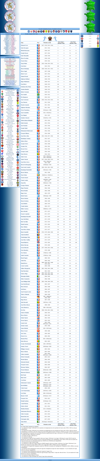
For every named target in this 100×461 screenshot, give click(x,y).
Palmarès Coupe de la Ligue (10, 48)
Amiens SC (10, 165)
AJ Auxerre (10, 110)
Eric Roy (23, 310)
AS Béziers (10, 178)
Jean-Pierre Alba (25, 136)
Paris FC (10, 161)
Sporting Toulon (10, 141)
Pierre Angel (24, 71)
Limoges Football (10, 158)
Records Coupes (10, 52)
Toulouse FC (10, 113)
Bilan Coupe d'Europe (10, 53)
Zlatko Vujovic (24, 317)
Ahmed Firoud (24, 76)
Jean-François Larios (26, 291)
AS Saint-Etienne (10, 94)
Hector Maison (24, 172)
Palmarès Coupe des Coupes (10, 82)
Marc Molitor (24, 226)
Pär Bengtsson (24, 97)
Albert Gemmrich (25, 278)
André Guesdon (24, 255)
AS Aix (10, 180)
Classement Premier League (10, 60)
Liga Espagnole (10, 65)
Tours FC (10, 156)
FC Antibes (10, 149)
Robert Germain (25, 92)
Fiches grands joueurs (10, 44)
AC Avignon (10, 182)
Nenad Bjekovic (24, 242)
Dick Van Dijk (24, 221)
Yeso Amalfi (24, 94)
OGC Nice (10, 97)
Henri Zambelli (24, 232)
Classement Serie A (10, 71)
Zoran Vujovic (24, 320)
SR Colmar (10, 170)
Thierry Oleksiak (25, 294)
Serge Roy (23, 182)
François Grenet (25, 364)
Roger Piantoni (24, 188)
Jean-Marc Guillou (25, 239)
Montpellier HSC (10, 109)
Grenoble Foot (10, 157)
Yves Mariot (24, 252)
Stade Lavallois (10, 136)
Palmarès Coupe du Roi (10, 69)
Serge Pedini (24, 63)
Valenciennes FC (10, 116)
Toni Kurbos (24, 297)
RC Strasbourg (10, 105)
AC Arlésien (10, 183)
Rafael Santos (24, 195)
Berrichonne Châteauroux (10, 179)
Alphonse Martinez (25, 107)
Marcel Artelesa (24, 201)
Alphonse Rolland (25, 79)
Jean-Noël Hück (24, 219)
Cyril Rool (23, 380)
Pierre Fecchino (24, 58)
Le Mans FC (10, 145)
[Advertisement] (50, 14)
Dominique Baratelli (26, 216)
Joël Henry (23, 289)
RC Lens (10, 104)
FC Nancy (10, 134)
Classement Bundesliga (10, 77)
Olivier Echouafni (25, 356)
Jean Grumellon (25, 112)
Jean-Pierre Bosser (25, 304)
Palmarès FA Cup (10, 62)
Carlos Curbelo (24, 265)
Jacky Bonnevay (25, 307)
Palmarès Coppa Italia (10, 74)
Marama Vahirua (25, 367)
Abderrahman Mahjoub (26, 120)
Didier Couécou (24, 208)
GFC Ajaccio (10, 174)
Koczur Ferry (24, 148)
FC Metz (10, 106)
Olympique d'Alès (10, 153)
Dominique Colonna (25, 138)
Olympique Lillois (10, 144)
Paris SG (10, 99)
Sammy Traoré (24, 346)
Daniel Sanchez (24, 224)
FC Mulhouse (10, 152)
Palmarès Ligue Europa (10, 83)
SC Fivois (10, 148)
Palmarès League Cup (10, 64)
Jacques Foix (24, 146)
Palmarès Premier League (10, 61)
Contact (50, 460)
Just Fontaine (24, 125)
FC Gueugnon (10, 171)
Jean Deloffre (24, 203)
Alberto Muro (24, 141)
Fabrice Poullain (25, 312)
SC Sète (10, 132)
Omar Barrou (24, 154)
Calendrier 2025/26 (10, 35)
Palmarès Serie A (10, 73)
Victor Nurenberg (25, 110)
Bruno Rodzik (24, 190)
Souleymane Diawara (26, 411)
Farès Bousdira (24, 250)
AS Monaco (10, 91)
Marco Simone (24, 351)
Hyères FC (10, 185)
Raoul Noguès (24, 258)
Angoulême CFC (10, 160)
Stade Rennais (10, 100)
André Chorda (24, 159)
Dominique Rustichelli (26, 169)
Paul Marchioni (24, 271)
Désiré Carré (24, 73)
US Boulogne (10, 176)
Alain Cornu (24, 156)
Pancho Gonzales (25, 104)
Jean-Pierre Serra (25, 162)
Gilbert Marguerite (25, 268)
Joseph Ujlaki (24, 128)
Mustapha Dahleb (25, 276)
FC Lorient (10, 130)
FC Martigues (10, 162)
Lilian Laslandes (25, 354)
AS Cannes (10, 125)
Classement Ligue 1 (10, 36)
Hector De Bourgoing (26, 164)
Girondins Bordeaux (10, 92)
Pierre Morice (24, 315)
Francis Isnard (24, 177)
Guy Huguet (24, 115)
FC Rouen (10, 127)
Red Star (10, 138)
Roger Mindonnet (25, 81)
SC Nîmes (10, 167)
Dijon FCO (10, 150)
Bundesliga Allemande (10, 75)
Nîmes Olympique (10, 112)
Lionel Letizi (24, 323)
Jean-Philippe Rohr (25, 281)
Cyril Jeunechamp (25, 390)
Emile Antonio (24, 123)
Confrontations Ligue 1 (10, 43)
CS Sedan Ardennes (10, 121)
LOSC (10, 96)
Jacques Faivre (24, 143)
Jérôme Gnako (24, 325)
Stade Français (10, 135)
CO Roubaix (10, 143)
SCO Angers (10, 118)
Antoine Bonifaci (25, 89)
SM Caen (10, 128)
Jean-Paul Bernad (25, 284)
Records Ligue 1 (10, 51)
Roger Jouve (24, 193)
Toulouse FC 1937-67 (10, 123)
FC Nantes (10, 103)
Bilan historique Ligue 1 (10, 42)
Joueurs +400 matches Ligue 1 (10, 40)
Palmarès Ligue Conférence (10, 84)
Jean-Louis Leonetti (25, 167)
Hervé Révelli (24, 211)
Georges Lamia (24, 151)
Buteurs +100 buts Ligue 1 (10, 39)
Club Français (10, 184)
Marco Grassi (24, 330)
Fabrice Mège (24, 273)
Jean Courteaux (24, 99)
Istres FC (10, 175)
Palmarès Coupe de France (10, 47)
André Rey (23, 260)
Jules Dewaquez (24, 48)
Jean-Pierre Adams (25, 229)
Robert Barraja (24, 245)
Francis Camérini (25, 214)
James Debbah (24, 328)
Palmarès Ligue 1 (10, 45)
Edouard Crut (24, 45)
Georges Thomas (25, 185)
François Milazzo (25, 133)
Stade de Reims (10, 108)
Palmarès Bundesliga (10, 78)
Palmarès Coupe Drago (10, 49)
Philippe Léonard (25, 349)
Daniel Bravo (24, 263)
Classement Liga (10, 66)
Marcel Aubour (24, 198)
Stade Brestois (10, 126)
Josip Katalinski (25, 234)
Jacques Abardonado (26, 343)
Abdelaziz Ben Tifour (26, 86)
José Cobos (23, 333)
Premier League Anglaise (10, 58)
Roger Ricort (24, 299)
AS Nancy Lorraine (10, 119)
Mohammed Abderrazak (27, 130)
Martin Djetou (24, 359)
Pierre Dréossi (24, 286)
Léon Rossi (23, 66)
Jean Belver (23, 84)
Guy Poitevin (24, 102)
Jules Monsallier (25, 55)
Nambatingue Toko (25, 237)
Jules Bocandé (24, 302)
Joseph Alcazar (24, 53)
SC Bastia (10, 114)
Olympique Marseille (10, 90)
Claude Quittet (24, 206)
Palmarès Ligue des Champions (10, 80)
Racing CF (10, 117)
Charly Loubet (24, 180)
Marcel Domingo (25, 68)
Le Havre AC (10, 122)
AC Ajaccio (10, 140)
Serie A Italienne (10, 70)
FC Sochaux (10, 101)
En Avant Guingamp (10, 139)
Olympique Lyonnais (10, 95)
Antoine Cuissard (25, 117)
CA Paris (10, 172)
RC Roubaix (10, 166)
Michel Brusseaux (25, 50)
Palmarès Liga (10, 68)
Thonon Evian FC (10, 154)
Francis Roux (24, 60)
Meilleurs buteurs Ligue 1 (10, 38)
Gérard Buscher (25, 247)
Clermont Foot (10, 163)
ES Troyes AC (10, 131)
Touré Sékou (24, 175)
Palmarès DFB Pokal (10, 79)
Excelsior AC (10, 147)
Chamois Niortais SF (10, 169)
